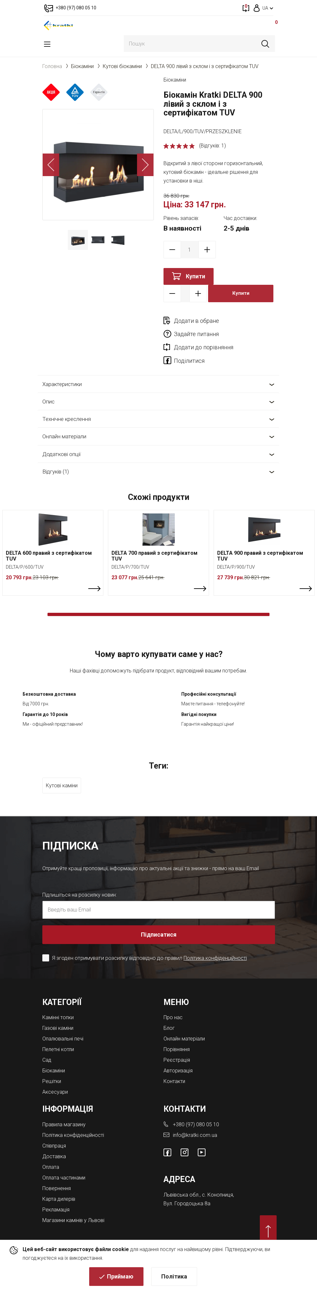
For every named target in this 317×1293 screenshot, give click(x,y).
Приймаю (120, 1278)
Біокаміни (82, 66)
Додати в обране (196, 320)
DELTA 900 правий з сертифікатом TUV (260, 543)
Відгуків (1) (55, 458)
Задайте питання (251, 320)
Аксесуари (55, 1079)
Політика (174, 1278)
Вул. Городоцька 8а (187, 1190)
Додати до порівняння (203, 334)
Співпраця (54, 1132)
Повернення (56, 1175)
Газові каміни (57, 1015)
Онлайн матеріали (64, 423)
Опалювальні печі (62, 1025)
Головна (52, 66)
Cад (46, 1047)
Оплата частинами (63, 1164)
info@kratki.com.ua (195, 1122)
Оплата (50, 1154)
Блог (169, 1015)
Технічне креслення (66, 406)
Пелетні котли (58, 1036)
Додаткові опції (61, 441)
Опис (48, 388)
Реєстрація (177, 1047)
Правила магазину (64, 1111)
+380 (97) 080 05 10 (196, 1111)
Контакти (174, 1068)
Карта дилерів (58, 1186)
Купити (195, 276)
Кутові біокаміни (122, 66)
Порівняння (177, 1036)
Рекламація (55, 1196)
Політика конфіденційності (216, 944)
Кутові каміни (62, 772)
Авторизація (178, 1057)
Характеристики (62, 371)
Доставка (54, 1143)
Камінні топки (58, 1004)
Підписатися (158, 921)
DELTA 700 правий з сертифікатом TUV (154, 543)
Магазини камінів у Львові (73, 1207)
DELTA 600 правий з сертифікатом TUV (49, 543)
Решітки (51, 1068)
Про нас (173, 1004)
